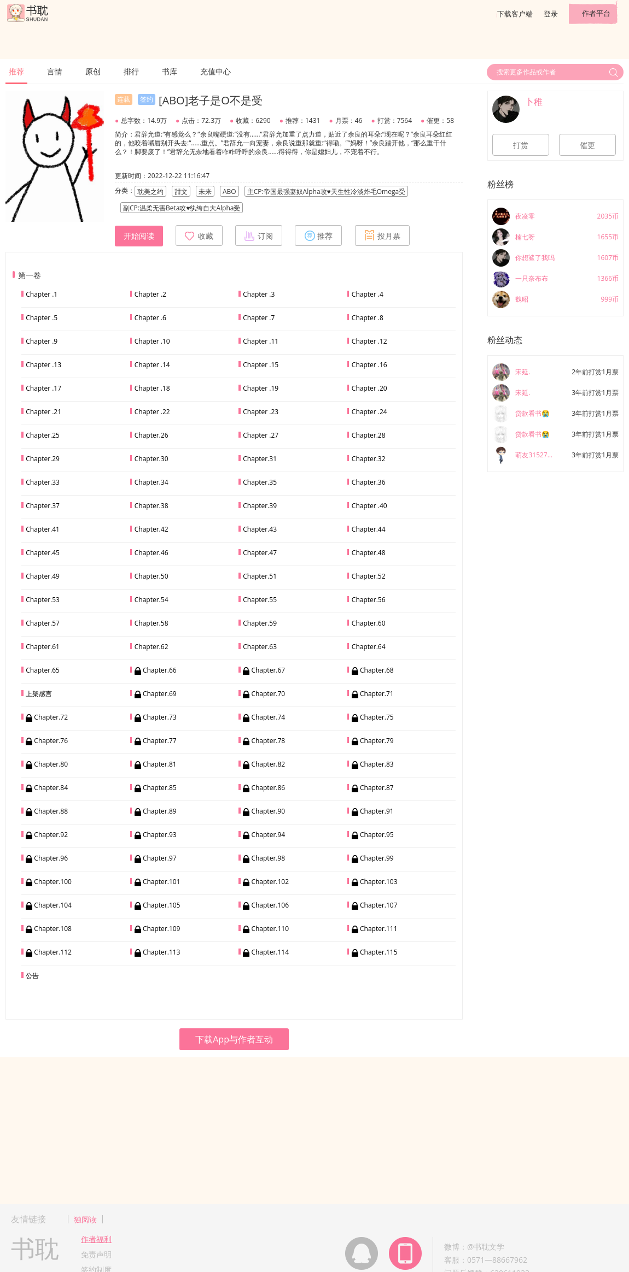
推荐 (16, 71)
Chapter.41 (43, 529)
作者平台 (596, 13)
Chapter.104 (53, 905)
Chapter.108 (53, 928)
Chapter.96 (51, 858)
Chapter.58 (151, 623)
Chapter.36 (369, 482)
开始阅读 (139, 236)
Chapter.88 (51, 811)
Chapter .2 (150, 294)
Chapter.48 (369, 552)
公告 (32, 975)
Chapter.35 (260, 482)
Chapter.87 (377, 787)
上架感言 (39, 693)
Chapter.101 (161, 881)
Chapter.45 (43, 552)
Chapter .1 (41, 294)
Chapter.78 (268, 740)
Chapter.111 (379, 928)
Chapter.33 (43, 482)
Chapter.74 (268, 717)
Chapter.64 (369, 646)
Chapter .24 (369, 411)
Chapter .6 (150, 317)
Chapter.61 (43, 646)
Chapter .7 (259, 317)
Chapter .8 (367, 317)
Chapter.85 (160, 787)
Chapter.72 (51, 717)
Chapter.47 (260, 552)
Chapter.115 (379, 952)
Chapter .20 (369, 388)
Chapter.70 (268, 693)
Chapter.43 (260, 529)
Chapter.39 (260, 505)
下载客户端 (515, 14)
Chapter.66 (160, 670)
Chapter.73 (160, 717)
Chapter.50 (151, 576)
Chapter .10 (152, 341)
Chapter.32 (369, 458)
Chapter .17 (43, 388)
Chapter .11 (260, 341)
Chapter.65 (43, 670)
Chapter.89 (160, 811)
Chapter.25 (43, 435)
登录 (551, 14)
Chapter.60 (369, 623)
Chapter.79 (377, 740)
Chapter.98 (268, 858)
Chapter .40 (369, 505)
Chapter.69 (160, 693)
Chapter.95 (377, 834)
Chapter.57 (43, 623)
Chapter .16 (369, 364)
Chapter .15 (260, 364)
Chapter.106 (270, 905)
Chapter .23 (260, 411)
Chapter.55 (260, 599)
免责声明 (96, 1254)
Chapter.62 (151, 646)
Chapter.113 (161, 952)
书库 (169, 71)
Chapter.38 (151, 505)
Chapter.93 (160, 834)
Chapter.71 (377, 693)
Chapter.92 (51, 834)
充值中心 (215, 71)
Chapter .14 (152, 364)
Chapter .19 (260, 388)
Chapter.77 (160, 740)
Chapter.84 (51, 787)
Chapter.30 (151, 458)
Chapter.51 (260, 576)
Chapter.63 (260, 646)
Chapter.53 (43, 599)
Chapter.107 (379, 905)
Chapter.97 (160, 858)
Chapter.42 (151, 529)
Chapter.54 (151, 599)
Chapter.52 (369, 576)
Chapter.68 (377, 670)
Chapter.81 (160, 764)
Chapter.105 (161, 905)
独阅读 (85, 1219)
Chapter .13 (43, 364)
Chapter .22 (152, 411)
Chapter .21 (43, 411)
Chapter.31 (260, 458)
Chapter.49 (43, 576)
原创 (93, 71)
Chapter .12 (369, 341)
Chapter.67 (268, 670)
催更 (587, 145)
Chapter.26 (151, 435)
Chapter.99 (377, 858)
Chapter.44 (369, 529)
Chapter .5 (41, 317)
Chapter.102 (270, 881)
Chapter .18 (152, 388)
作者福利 (96, 1239)
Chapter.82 (268, 764)
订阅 (258, 235)
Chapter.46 (151, 552)
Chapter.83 (377, 764)
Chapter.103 (379, 881)
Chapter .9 (41, 341)
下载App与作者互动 (234, 1039)
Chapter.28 (369, 435)
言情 (54, 71)
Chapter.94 (268, 834)
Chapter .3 (259, 294)
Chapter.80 (51, 764)
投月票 (382, 235)
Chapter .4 (367, 294)
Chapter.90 (268, 811)
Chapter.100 (53, 881)
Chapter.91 (377, 811)
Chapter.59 (260, 623)
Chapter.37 (43, 505)
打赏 (520, 145)
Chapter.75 (377, 717)
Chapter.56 (369, 599)
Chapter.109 (161, 928)
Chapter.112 (53, 952)
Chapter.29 (43, 458)
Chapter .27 (260, 435)
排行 (131, 71)
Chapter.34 (151, 482)
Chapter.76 (51, 740)
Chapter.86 (268, 787)
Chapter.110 (270, 928)
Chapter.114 (270, 952)
